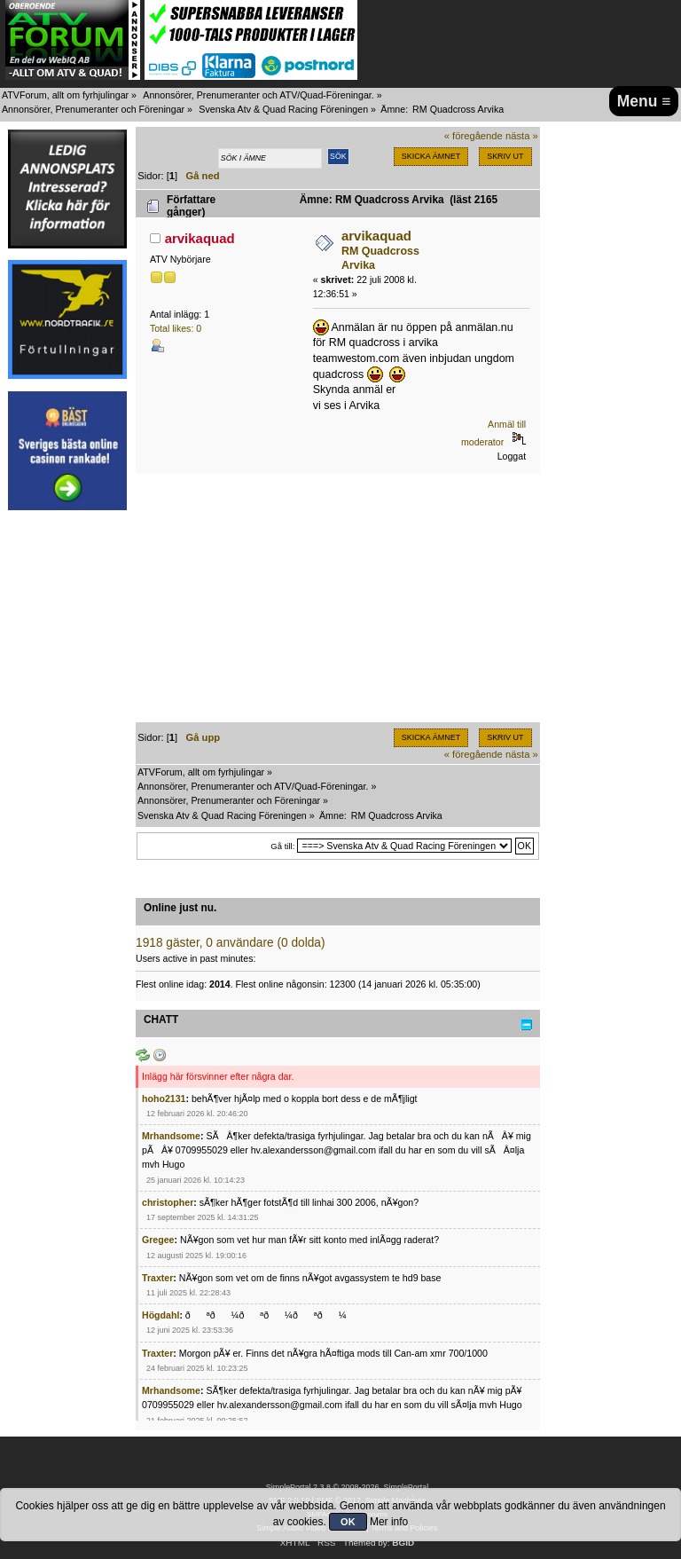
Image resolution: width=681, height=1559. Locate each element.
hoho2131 (163, 1098)
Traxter (157, 1277)
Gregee (158, 1239)
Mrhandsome (171, 1135)
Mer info (389, 1522)
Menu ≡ (644, 101)
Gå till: (282, 846)
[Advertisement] (67, 788)
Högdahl (160, 1315)
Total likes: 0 (175, 328)
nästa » (521, 135)
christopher (167, 1202)
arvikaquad (200, 238)
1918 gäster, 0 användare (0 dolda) (230, 942)
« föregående (473, 135)
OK (348, 1521)
